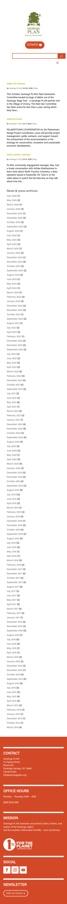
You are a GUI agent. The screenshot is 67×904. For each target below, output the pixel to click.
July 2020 (11, 446)
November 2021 (14, 380)
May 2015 (11, 697)
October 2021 (13, 385)
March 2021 (12, 411)
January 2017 (13, 618)
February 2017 (14, 613)
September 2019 (15, 486)
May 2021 (11, 402)
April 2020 (12, 459)
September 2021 (15, 389)
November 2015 (14, 670)
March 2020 (13, 464)
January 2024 (13, 301)
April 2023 (12, 332)
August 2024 (13, 275)
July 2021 (11, 394)
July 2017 (11, 591)
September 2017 (15, 582)
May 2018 (11, 552)
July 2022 (11, 354)
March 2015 (12, 705)
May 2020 (12, 455)
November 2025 (15, 218)
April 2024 (12, 288)
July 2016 (11, 640)
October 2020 (13, 433)
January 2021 (13, 420)
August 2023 (13, 323)
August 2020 (13, 442)
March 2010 (12, 727)
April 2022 (12, 367)
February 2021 (14, 416)
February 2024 (14, 297)
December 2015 (14, 666)
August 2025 (13, 231)
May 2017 (11, 600)
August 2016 (13, 635)
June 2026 (12, 196)
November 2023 (15, 310)
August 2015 (13, 684)
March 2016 (12, 657)
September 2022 (15, 350)
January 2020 (13, 468)
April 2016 (12, 653)
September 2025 (15, 227)
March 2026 (13, 205)
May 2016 (11, 648)
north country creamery (19, 155)
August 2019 (13, 490)
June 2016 (12, 644)
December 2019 (14, 473)
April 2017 (11, 604)
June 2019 (12, 499)
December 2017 (14, 569)
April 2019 (12, 503)
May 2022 (12, 363)
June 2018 (12, 547)
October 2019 (13, 481)
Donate (32, 45)
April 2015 (12, 701)
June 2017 (11, 596)
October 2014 (13, 723)
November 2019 (14, 477)
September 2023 (15, 319)
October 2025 (13, 222)
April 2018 (12, 556)
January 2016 (13, 662)
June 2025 (12, 236)
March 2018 (12, 560)
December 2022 (14, 341)
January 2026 (13, 209)
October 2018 (13, 530)
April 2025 (12, 244)
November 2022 (14, 345)
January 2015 (13, 714)
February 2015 (14, 710)
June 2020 (12, 451)
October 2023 (13, 315)
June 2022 (12, 359)
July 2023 (11, 328)
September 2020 (15, 438)
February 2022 (14, 376)
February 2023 (14, 337)
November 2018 (14, 525)
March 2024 (13, 293)
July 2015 (11, 688)
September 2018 (15, 534)
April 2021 (11, 407)
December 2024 (14, 258)
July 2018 (11, 543)
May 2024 (12, 284)
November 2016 (14, 626)
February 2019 (14, 512)
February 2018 (14, 565)
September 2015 (15, 679)
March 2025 (13, 249)
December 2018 (14, 521)
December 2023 (14, 306)
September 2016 (15, 631)
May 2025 (12, 240)
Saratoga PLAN (15, 88)
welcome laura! (14, 119)
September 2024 (15, 271)
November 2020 (15, 429)
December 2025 (14, 214)
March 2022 (13, 372)
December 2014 (14, 719)
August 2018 (13, 539)
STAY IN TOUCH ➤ (15, 893)
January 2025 (13, 253)
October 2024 (13, 266)
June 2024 (12, 279)
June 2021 (11, 398)
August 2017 (13, 587)
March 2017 (12, 609)
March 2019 (12, 508)
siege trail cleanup (16, 84)
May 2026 (12, 200)
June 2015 (12, 692)
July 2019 (11, 495)
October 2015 (13, 675)
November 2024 (15, 262)
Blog (36, 88)
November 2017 (14, 574)
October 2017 (13, 578)
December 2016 (14, 622)
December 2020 (14, 424)
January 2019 (13, 517)
